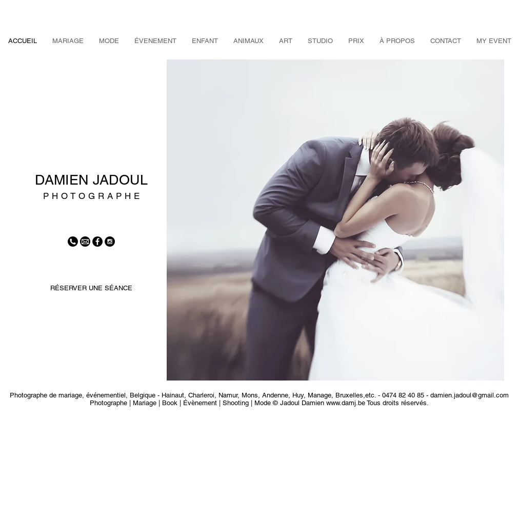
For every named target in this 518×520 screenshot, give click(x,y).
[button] (335, 220)
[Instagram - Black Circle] (110, 241)
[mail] (85, 241)
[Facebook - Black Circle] (97, 241)
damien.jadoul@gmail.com (469, 395)
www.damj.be (345, 403)
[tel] (73, 241)
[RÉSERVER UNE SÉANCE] (91, 288)
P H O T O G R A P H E (91, 196)
